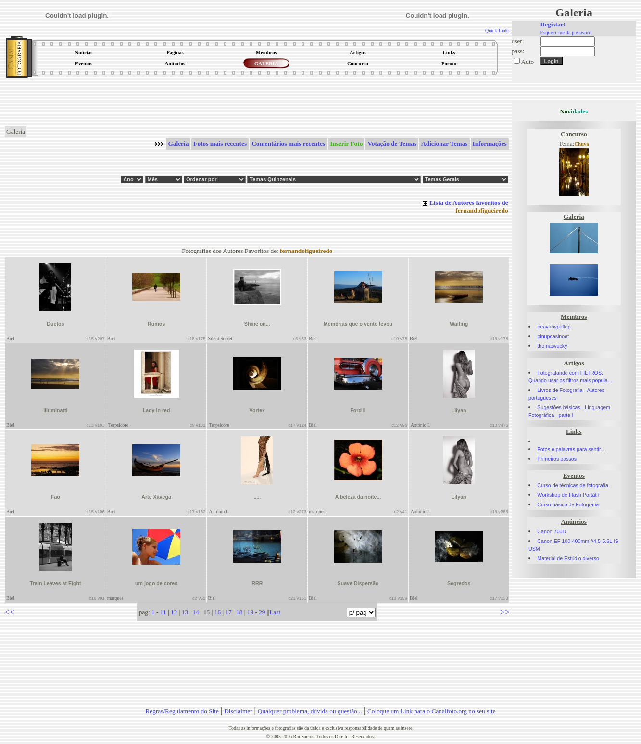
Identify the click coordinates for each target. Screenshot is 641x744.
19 (250, 612)
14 (195, 612)
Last (274, 612)
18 (239, 612)
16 (217, 612)
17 (228, 612)
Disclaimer (238, 711)
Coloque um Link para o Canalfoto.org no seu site (431, 711)
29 (262, 612)
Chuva (581, 144)
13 (185, 612)
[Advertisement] (257, 103)
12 (174, 612)
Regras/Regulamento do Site (182, 711)
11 (163, 612)
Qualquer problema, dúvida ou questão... (310, 711)
